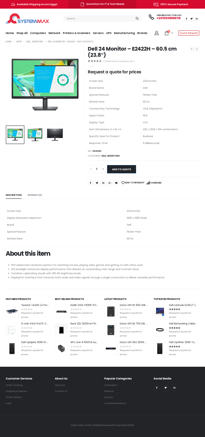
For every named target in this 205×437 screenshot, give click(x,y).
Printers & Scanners (76, 33)
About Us (60, 385)
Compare (155, 182)
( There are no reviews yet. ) (119, 61)
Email (116, 183)
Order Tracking (14, 385)
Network (54, 33)
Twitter (97, 183)
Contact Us (61, 391)
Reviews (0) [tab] (35, 195)
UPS (109, 33)
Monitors (113, 155)
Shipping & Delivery (16, 391)
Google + (110, 183)
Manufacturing (124, 33)
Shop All (21, 33)
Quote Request (189, 33)
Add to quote (121, 169)
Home (10, 33)
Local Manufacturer (115, 403)
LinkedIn (103, 183)
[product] (12, 311)
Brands (142, 33)
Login (9, 403)
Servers (98, 33)
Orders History (14, 397)
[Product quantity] (97, 169)
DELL (104, 155)
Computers (38, 33)
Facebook (90, 183)
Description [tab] (14, 195)
